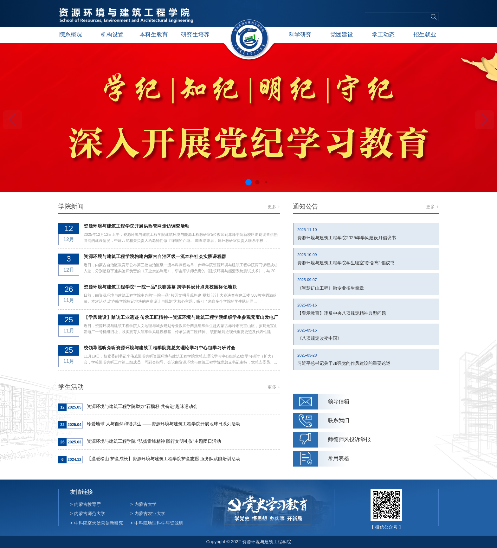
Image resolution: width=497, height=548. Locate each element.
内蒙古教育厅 (85, 504)
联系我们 (338, 420)
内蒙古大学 (143, 504)
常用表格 (338, 458)
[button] (484, 119)
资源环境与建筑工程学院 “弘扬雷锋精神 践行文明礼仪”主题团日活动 (154, 441)
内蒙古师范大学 (87, 513)
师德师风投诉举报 (349, 439)
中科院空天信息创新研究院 (96, 526)
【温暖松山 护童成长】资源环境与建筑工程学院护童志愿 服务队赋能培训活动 (163, 458)
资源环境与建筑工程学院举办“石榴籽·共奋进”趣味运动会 (142, 406)
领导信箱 (338, 401)
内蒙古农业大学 (147, 513)
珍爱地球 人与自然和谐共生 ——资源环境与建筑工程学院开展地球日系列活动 (163, 423)
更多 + (274, 206)
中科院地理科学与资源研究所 (156, 526)
